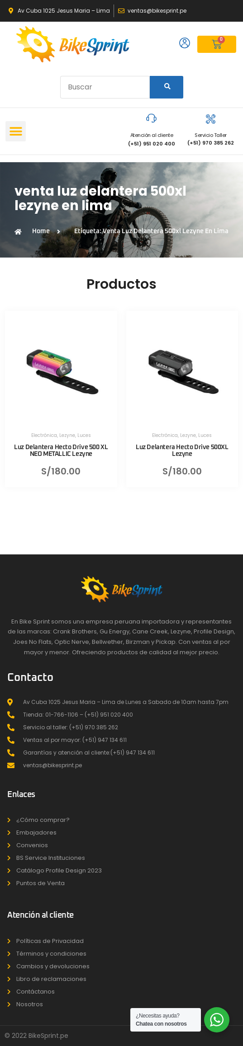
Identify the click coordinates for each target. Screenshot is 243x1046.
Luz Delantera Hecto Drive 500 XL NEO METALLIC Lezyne (61, 450)
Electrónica (44, 435)
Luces (84, 435)
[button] (15, 131)
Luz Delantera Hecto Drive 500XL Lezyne (182, 450)
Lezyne (67, 435)
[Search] (166, 87)
